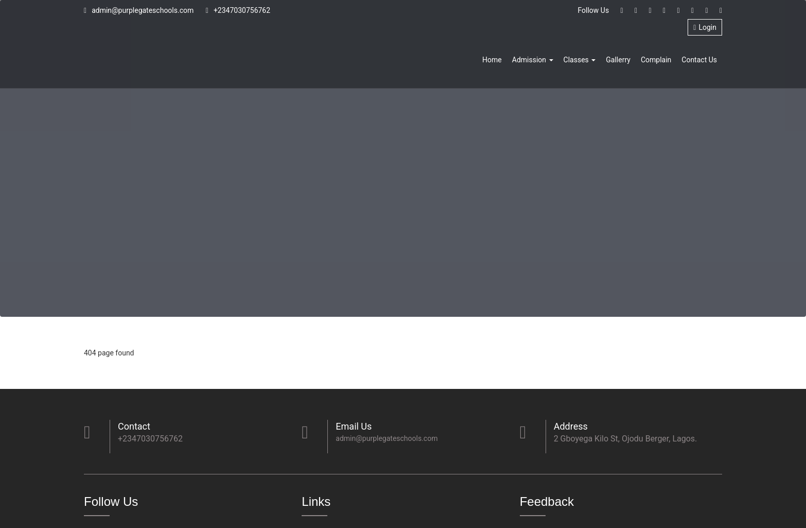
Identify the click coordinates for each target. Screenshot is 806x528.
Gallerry (618, 60)
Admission (532, 60)
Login (704, 27)
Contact (134, 426)
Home (492, 60)
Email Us (354, 426)
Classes (580, 60)
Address (571, 426)
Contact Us (699, 60)
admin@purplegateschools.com (139, 10)
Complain (656, 60)
